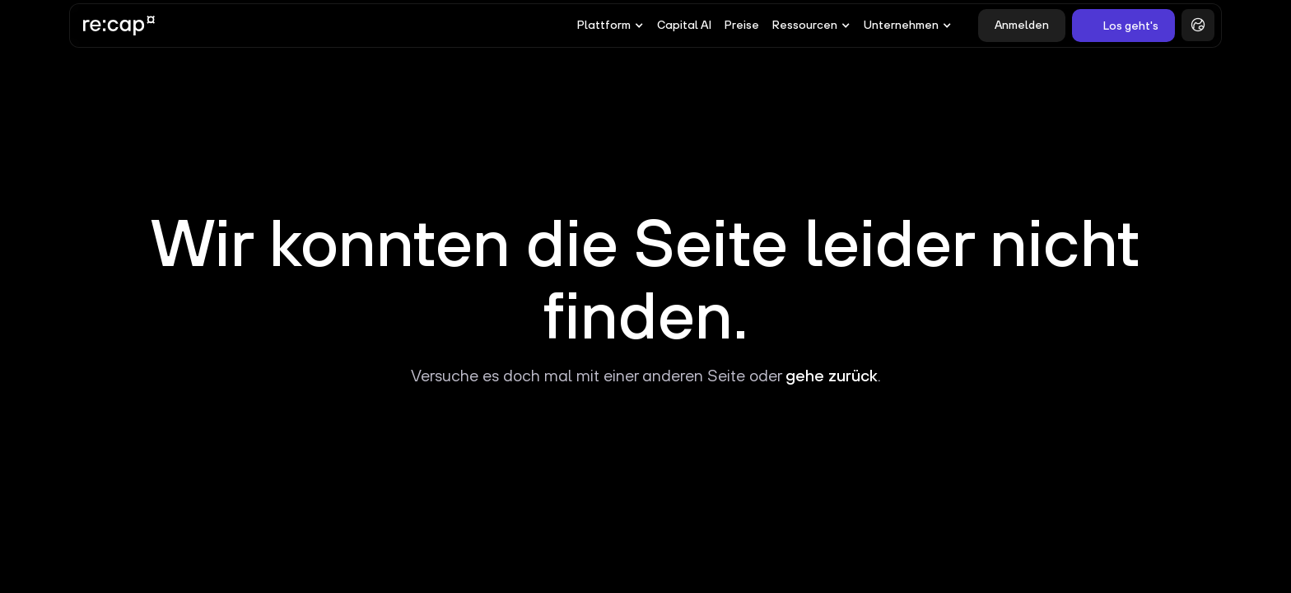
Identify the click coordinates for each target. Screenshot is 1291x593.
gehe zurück (831, 375)
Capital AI (684, 24)
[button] (610, 25)
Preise (742, 24)
